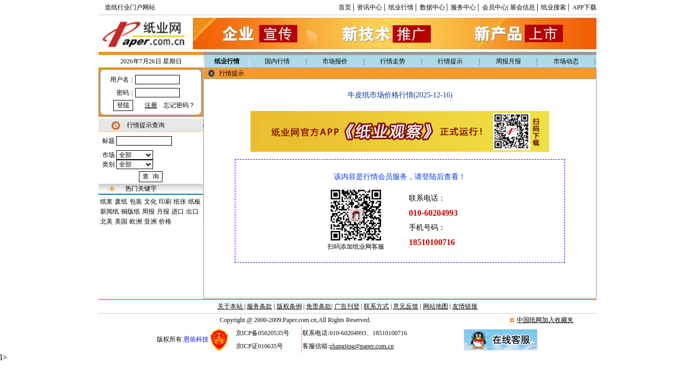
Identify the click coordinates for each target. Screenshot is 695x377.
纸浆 (106, 201)
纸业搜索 (553, 7)
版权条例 (289, 306)
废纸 (121, 201)
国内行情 (277, 61)
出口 (192, 211)
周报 (148, 211)
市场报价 (335, 61)
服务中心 (463, 7)
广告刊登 (347, 306)
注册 (151, 105)
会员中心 (494, 7)
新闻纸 (109, 211)
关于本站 (231, 306)
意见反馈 (405, 306)
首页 (345, 7)
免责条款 (318, 306)
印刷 (165, 201)
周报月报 (508, 61)
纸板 (194, 201)
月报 (163, 211)
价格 (165, 221)
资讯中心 (369, 7)
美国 (121, 221)
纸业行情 (401, 7)
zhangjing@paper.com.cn (362, 346)
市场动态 (566, 61)
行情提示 (450, 61)
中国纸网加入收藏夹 (545, 320)
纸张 (179, 201)
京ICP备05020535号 (263, 333)
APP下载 (584, 7)
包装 (135, 201)
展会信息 (522, 7)
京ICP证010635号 (260, 346)
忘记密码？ (179, 105)
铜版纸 (130, 211)
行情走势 (392, 61)
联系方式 (376, 306)
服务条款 (259, 306)
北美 (106, 221)
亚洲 (150, 221)
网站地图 (435, 306)
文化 (150, 201)
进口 (177, 211)
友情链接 (464, 306)
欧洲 (135, 221)
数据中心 (432, 7)
